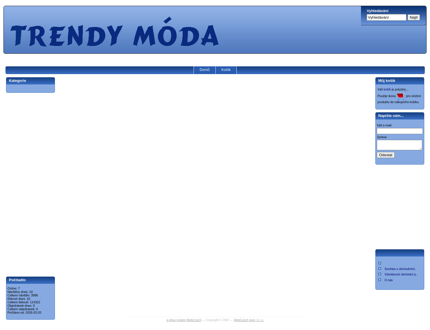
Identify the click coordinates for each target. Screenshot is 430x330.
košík (387, 89)
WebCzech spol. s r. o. (249, 320)
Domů (205, 69)
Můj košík (386, 80)
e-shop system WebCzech (184, 320)
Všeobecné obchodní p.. (401, 276)
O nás (389, 281)
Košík (226, 69)
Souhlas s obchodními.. (400, 270)
